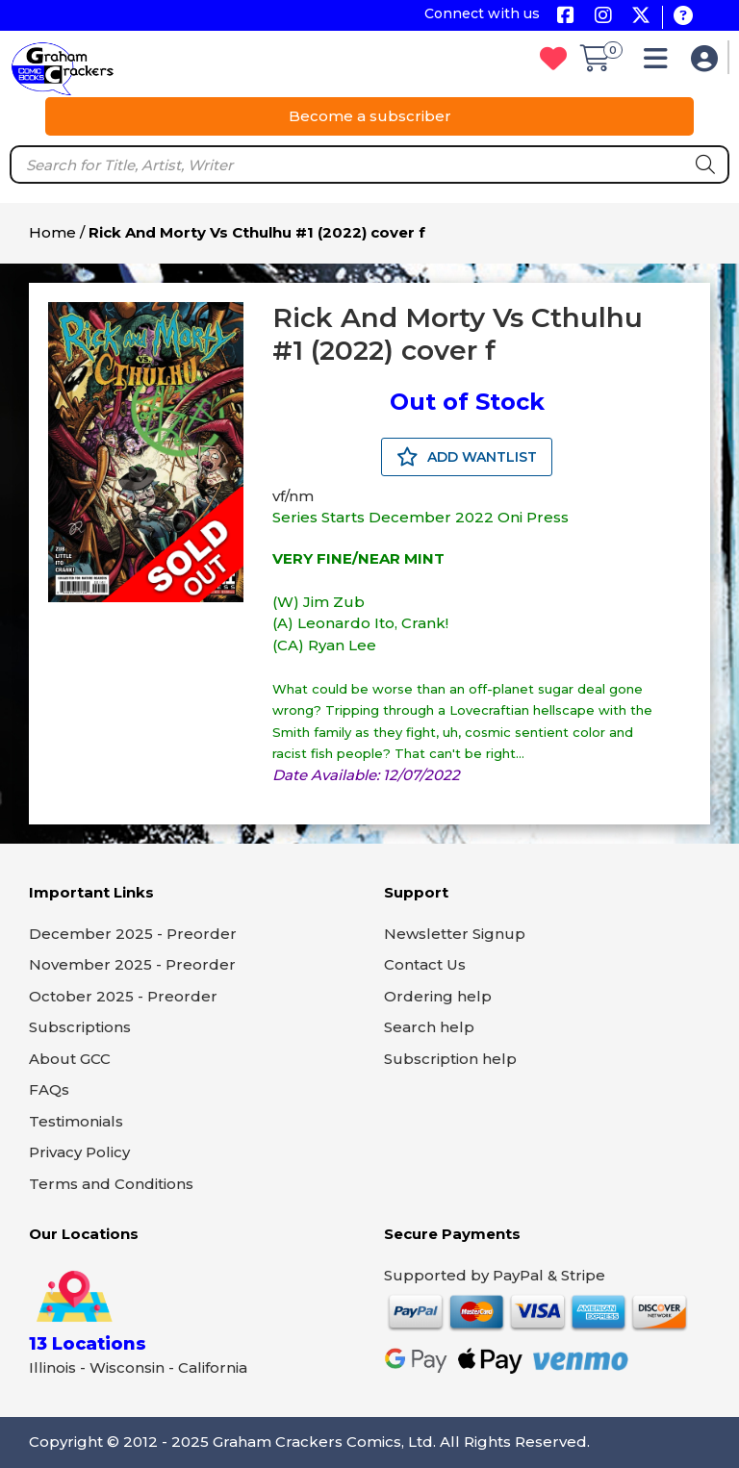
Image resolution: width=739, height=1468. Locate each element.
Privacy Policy (79, 1152)
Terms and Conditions (111, 1184)
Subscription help (450, 1059)
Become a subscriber (370, 116)
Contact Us (425, 964)
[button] (660, 63)
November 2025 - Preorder (132, 964)
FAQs (49, 1089)
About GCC (70, 1059)
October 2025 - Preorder (123, 996)
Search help (429, 1027)
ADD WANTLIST (466, 457)
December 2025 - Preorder (133, 933)
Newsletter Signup (454, 933)
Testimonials (76, 1121)
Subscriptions (80, 1027)
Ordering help (438, 996)
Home (52, 232)
